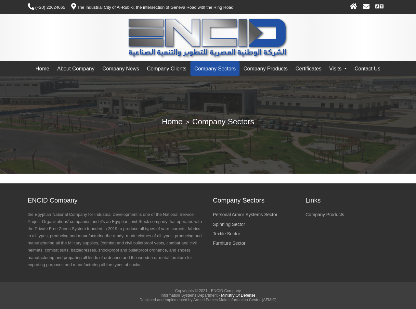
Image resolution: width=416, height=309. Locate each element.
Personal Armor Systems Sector (245, 214)
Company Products (265, 68)
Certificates (308, 68)
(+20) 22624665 (46, 7)
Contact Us (367, 68)
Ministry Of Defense (238, 295)
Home (42, 68)
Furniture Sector (229, 243)
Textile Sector (226, 233)
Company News (120, 68)
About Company (76, 68)
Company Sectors (215, 68)
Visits (336, 68)
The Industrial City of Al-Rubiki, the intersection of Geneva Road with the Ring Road (152, 7)
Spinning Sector (229, 224)
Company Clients (167, 68)
